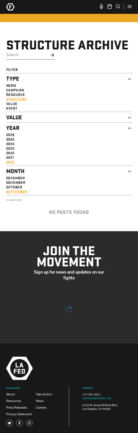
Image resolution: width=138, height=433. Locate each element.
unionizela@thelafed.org (96, 398)
